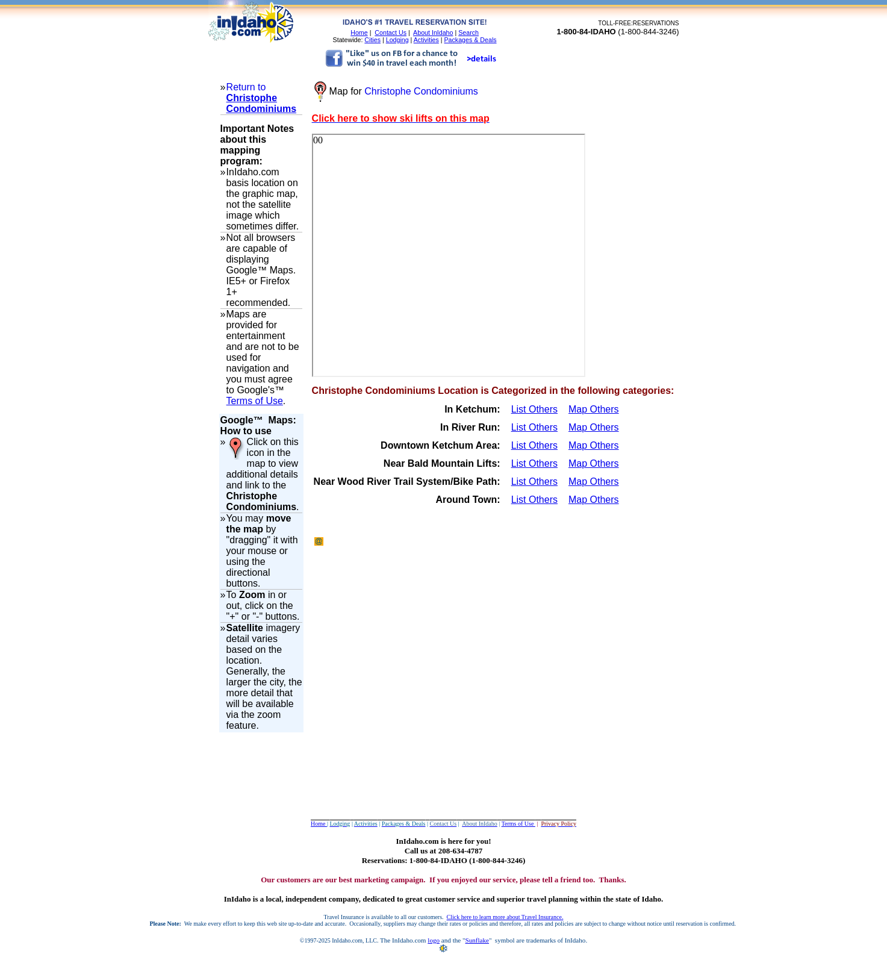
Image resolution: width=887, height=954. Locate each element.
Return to (246, 87)
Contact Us (390, 32)
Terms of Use (254, 401)
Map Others (593, 409)
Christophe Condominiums (261, 103)
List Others (534, 409)
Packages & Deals (470, 39)
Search (468, 32)
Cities (372, 39)
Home (358, 32)
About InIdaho (433, 32)
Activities (426, 39)
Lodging (397, 39)
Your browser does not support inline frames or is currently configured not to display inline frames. (448, 255)
